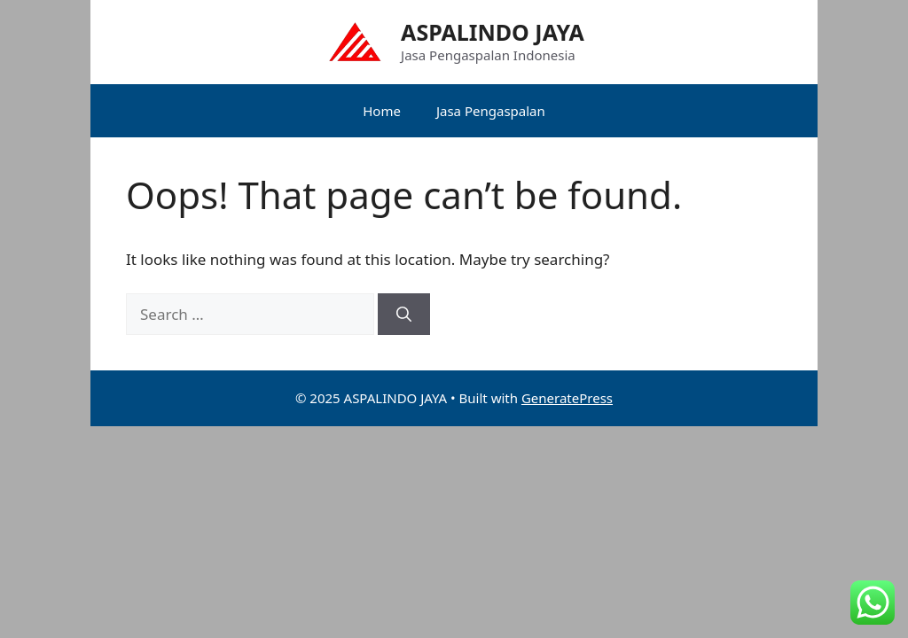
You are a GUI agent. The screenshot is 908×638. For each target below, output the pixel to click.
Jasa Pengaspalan (490, 111)
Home (382, 111)
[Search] (404, 314)
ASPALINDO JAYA (492, 32)
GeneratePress (567, 398)
